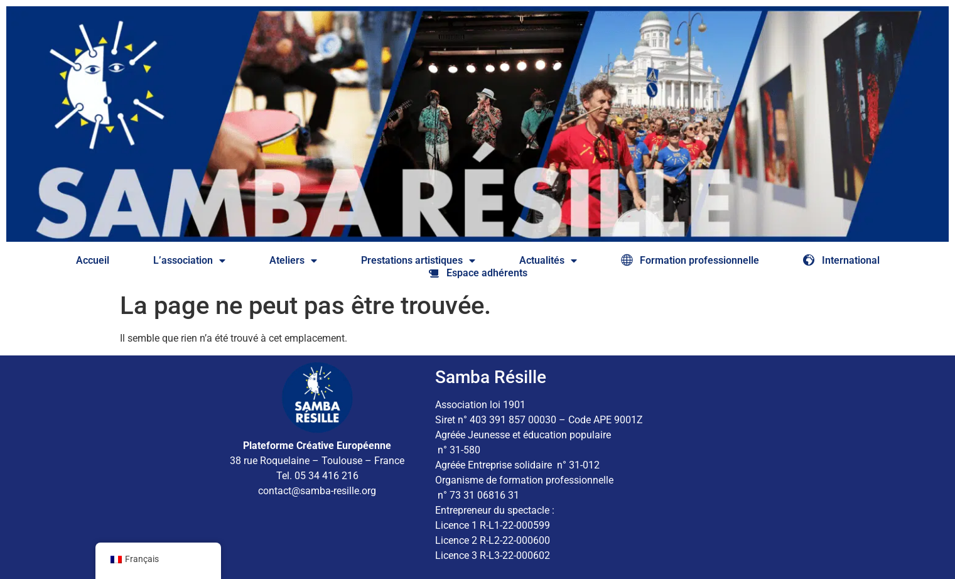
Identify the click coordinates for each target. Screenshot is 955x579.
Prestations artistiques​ (418, 260)
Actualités (548, 260)
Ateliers (293, 260)
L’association (189, 260)
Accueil (92, 260)
